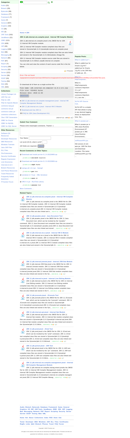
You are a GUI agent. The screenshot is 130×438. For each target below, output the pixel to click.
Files (56, 423)
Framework (5, 17)
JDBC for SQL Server (9, 126)
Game (3, 20)
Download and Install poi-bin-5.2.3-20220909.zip (39, 156)
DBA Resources (7, 141)
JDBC (3, 40)
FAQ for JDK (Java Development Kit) (36, 113)
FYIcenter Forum (7, 182)
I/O (2, 29)
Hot (26, 419)
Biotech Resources (8, 168)
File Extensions (6, 153)
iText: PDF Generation (9, 117)
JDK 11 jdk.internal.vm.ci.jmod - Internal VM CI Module (42, 106)
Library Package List (8, 94)
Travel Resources (7, 173)
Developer (29, 423)
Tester (22, 423)
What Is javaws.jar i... (83, 121)
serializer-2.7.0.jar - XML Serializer (34, 177)
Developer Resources (9, 139)
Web (2, 84)
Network (4, 58)
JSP (2, 46)
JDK (2, 43)
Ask (59, 419)
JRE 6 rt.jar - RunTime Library (33, 183)
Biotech (4, 8)
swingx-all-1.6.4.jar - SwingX (32, 170)
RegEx (22, 426)
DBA (36, 423)
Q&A (33, 426)
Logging (4, 49)
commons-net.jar (7, 109)
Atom (56, 419)
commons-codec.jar (8, 111)
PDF (2, 61)
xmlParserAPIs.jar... (82, 140)
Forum (61, 426)
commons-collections (8, 114)
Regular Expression (8, 159)
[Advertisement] (10, 211)
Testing (3, 81)
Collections (38, 419)
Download (24, 96)
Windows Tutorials (7, 144)
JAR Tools (4, 34)
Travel (51, 426)
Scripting (4, 66)
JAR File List (5, 97)
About (31, 419)
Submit (40, 148)
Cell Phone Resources (9, 171)
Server (3, 72)
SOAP (3, 78)
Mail (2, 52)
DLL (52, 423)
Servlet (3, 75)
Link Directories (7, 162)
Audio (3, 5)
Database (4, 14)
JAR (48, 423)
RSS (51, 419)
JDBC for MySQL (7, 123)
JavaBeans (5, 37)
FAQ (56, 426)
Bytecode (4, 11)
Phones (45, 426)
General (4, 23)
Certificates (63, 423)
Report (3, 63)
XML (2, 87)
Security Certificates (8, 156)
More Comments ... (27, 190)
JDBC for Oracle (7, 120)
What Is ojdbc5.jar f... (83, 60)
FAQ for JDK (5, 100)
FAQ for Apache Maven (9, 103)
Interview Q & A (6, 165)
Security (4, 69)
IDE (2, 31)
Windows (42, 423)
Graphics (4, 26)
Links (28, 426)
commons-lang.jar (7, 106)
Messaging (5, 55)
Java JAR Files (6, 147)
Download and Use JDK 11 (31, 110)
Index (46, 419)
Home (22, 32)
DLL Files (4, 150)
